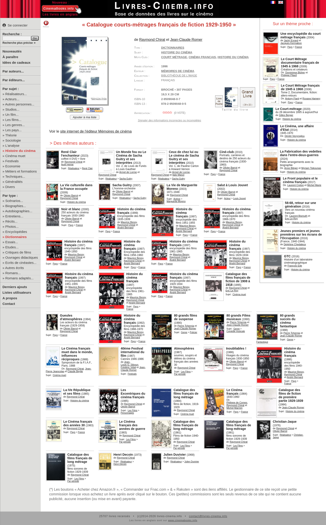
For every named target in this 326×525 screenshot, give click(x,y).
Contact (8, 304)
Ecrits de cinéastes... (20, 263)
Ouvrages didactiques (21, 257)
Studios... (12, 109)
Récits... (11, 221)
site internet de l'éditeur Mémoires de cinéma (96, 131)
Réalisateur (74, 168)
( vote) (173, 112)
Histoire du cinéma (20, 151)
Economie (12, 166)
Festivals (12, 161)
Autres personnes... (19, 104)
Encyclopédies (16, 232)
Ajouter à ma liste (84, 117)
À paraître (10, 57)
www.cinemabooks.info (182, 520)
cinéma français (202, 57)
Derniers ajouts (14, 287)
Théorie (11, 135)
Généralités (14, 182)
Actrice (177, 199)
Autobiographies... (18, 211)
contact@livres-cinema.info (208, 516)
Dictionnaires (16, 237)
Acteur (227, 198)
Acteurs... (12, 99)
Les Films (186, 371)
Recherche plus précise (17, 42)
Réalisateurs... (16, 94)
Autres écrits (14, 268)
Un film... (12, 114)
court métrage (174, 57)
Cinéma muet (15, 156)
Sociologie (13, 140)
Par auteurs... (13, 71)
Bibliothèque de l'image (179, 75)
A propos (9, 298)
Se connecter (14, 25)
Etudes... (12, 247)
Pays (289, 47)
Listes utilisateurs (16, 292)
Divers (10, 187)
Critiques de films (18, 252)
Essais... (11, 242)
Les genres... (15, 125)
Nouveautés (12, 51)
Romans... (13, 273)
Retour (46, 24)
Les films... (13, 120)
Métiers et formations (21, 171)
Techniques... (15, 176)
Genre (184, 332)
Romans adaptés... (19, 278)
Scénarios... (14, 201)
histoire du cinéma (233, 57)
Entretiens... (14, 216)
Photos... (12, 226)
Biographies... (15, 206)
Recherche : (12, 34)
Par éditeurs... (13, 80)
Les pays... (13, 130)
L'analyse (12, 145)
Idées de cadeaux (16, 62)
